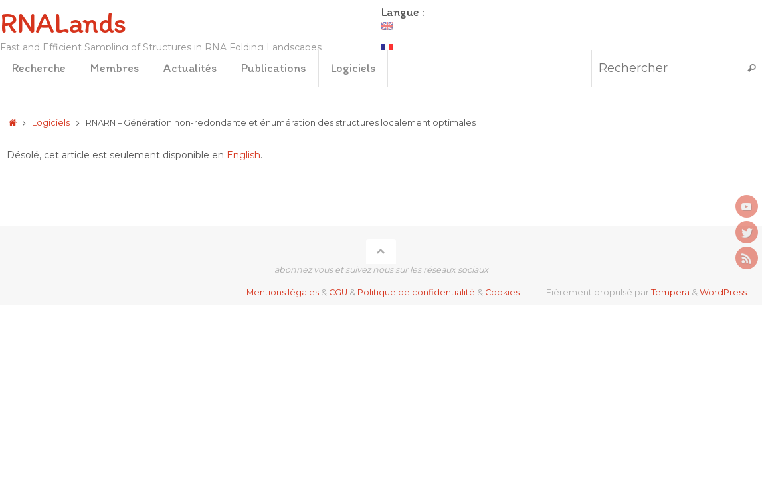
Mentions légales (282, 292)
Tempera (670, 292)
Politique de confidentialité (416, 292)
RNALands (62, 23)
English (243, 155)
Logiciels (51, 123)
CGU (338, 292)
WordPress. (724, 292)
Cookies (502, 292)
